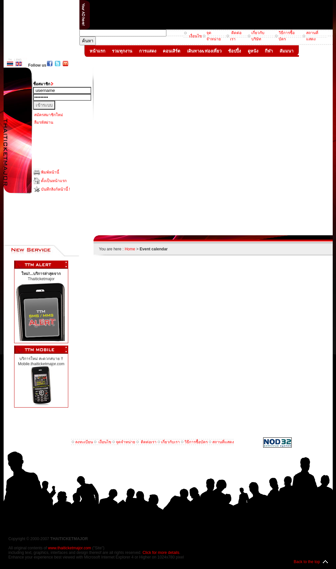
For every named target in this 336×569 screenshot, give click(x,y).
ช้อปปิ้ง (234, 51)
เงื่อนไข (194, 36)
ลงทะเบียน (84, 442)
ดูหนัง (252, 51)
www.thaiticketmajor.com (69, 548)
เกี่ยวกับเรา (170, 442)
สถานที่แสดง (223, 442)
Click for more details (160, 552)
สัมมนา (286, 51)
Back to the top (307, 561)
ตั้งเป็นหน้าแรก (54, 181)
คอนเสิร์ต (171, 51)
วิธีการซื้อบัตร (196, 442)
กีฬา (269, 51)
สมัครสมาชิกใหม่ (48, 115)
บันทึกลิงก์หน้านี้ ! (55, 189)
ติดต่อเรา (149, 442)
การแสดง (148, 51)
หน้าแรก (98, 51)
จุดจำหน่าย (125, 442)
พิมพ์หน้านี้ (50, 172)
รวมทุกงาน (122, 51)
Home (130, 249)
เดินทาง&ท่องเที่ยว (204, 51)
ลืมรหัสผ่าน (43, 122)
